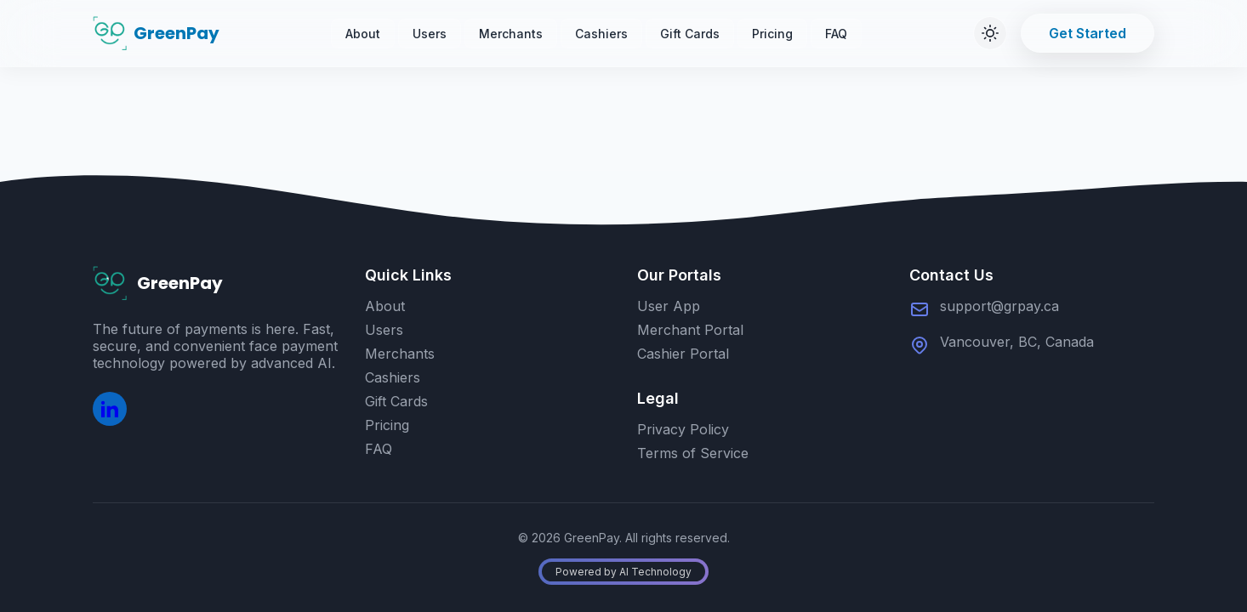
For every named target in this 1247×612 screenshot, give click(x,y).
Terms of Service (693, 453)
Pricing (772, 33)
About (362, 33)
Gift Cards (690, 33)
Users (430, 33)
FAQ (836, 33)
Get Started (1087, 33)
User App (668, 306)
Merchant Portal (690, 329)
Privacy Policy (683, 429)
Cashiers (601, 33)
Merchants (511, 33)
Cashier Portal (683, 353)
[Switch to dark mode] (990, 33)
